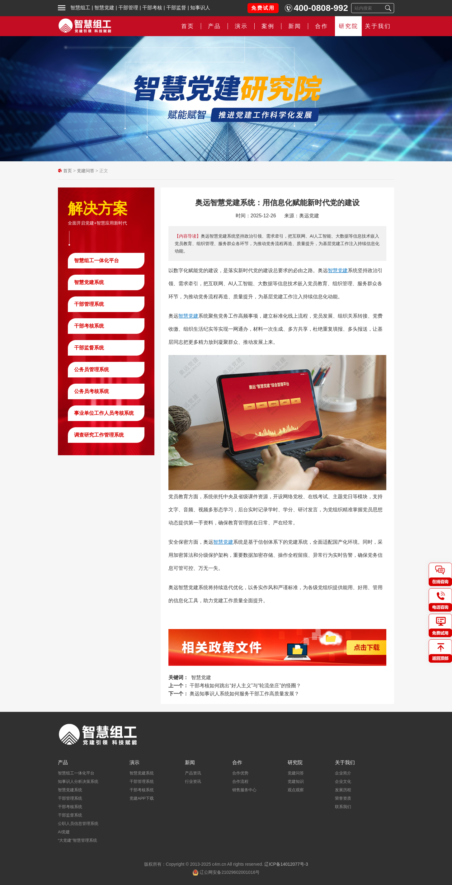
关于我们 (378, 26)
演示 (241, 26)
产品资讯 (193, 773)
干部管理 (128, 7)
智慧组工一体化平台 (96, 260)
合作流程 (240, 781)
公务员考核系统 (91, 391)
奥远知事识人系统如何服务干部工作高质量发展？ (244, 693)
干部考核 (152, 7)
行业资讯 (193, 781)
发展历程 (343, 790)
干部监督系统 (89, 347)
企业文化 (343, 781)
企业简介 (343, 773)
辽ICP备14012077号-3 (286, 864)
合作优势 (240, 773)
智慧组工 (80, 7)
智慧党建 (104, 7)
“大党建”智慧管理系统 (77, 840)
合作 (321, 26)
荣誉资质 (343, 798)
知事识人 (200, 7)
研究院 (348, 26)
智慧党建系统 (89, 282)
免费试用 (263, 8)
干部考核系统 (89, 326)
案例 (268, 26)
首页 (187, 26)
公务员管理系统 (91, 369)
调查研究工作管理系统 (99, 435)
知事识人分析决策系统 (78, 781)
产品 (214, 26)
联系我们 (343, 806)
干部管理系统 (89, 304)
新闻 (294, 26)
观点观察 (296, 790)
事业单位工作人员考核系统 (104, 413)
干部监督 (176, 7)
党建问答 (85, 170)
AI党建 (64, 832)
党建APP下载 (141, 798)
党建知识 (296, 781)
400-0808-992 (321, 8)
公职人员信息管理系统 (78, 823)
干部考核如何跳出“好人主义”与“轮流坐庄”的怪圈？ (245, 685)
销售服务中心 (244, 790)
